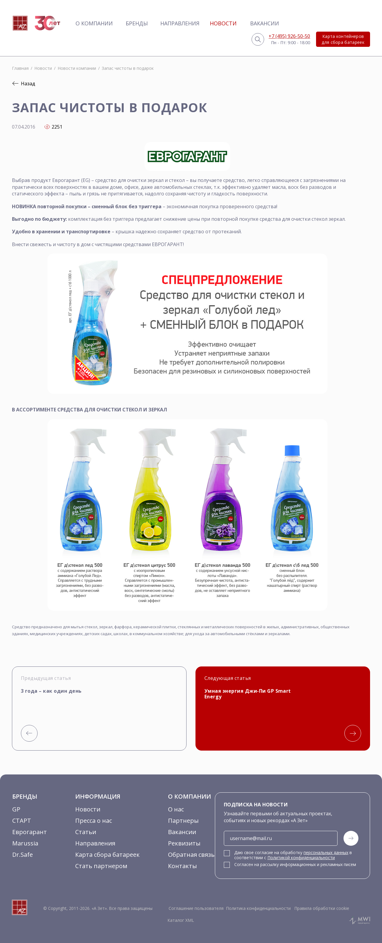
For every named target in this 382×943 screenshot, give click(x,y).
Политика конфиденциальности (258, 908)
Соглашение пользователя (196, 908)
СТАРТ (21, 821)
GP (16, 809)
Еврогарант (29, 832)
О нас (176, 809)
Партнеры (183, 821)
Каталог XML (180, 920)
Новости (223, 23)
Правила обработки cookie (321, 908)
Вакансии (264, 23)
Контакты (182, 866)
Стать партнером (101, 866)
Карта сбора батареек (107, 855)
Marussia (25, 843)
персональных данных (326, 852)
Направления (179, 23)
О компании (94, 23)
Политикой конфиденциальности (301, 857)
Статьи (85, 832)
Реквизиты (184, 843)
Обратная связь (191, 855)
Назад (23, 83)
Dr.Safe (22, 855)
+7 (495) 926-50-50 (289, 36)
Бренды (137, 23)
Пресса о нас (93, 821)
